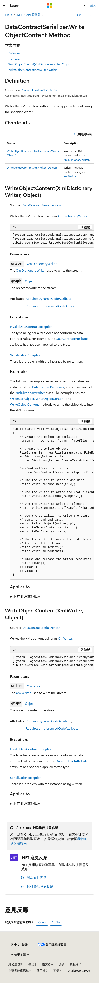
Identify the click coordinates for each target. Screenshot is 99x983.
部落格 (46, 964)
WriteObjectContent (49, 398)
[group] (52, 239)
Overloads (14, 59)
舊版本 (32, 964)
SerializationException (26, 355)
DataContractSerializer (48, 387)
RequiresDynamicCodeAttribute (48, 298)
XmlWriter (70, 176)
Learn (8, 15)
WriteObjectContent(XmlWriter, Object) (33, 70)
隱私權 (74, 964)
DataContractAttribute (72, 338)
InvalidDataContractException (31, 326)
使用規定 (42, 970)
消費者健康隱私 (18, 970)
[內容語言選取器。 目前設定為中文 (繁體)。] (19, 945)
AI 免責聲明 (15, 964)
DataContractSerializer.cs (40, 205)
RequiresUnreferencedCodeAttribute (52, 306)
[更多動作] (90, 15)
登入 (93, 5)
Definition (14, 53)
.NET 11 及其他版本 (27, 596)
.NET (19, 15)
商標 (56, 970)
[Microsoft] (49, 5)
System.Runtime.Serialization (40, 90)
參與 (62, 964)
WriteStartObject (22, 398)
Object (29, 281)
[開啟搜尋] (84, 5)
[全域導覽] (4, 5)
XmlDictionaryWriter (76, 160)
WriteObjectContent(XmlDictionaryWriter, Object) (39, 64)
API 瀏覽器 (33, 15)
